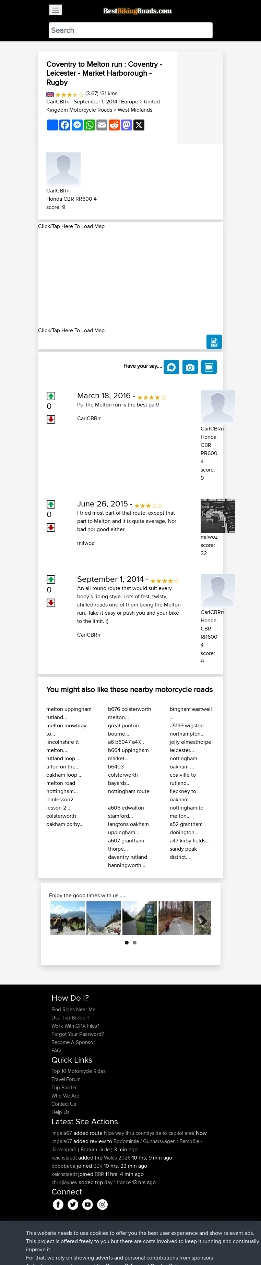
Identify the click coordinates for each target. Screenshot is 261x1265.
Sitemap (115, 1238)
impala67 (62, 1133)
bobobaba (64, 1165)
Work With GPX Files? (75, 1025)
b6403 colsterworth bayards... (123, 775)
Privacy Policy (143, 1238)
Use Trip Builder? (70, 1017)
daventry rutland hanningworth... (127, 861)
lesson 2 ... (59, 808)
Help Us (60, 1112)
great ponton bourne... (123, 730)
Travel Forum (66, 1079)
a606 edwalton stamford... (126, 812)
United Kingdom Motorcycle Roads (103, 106)
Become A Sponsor (73, 1042)
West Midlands (135, 110)
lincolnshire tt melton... (62, 746)
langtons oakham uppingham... (128, 828)
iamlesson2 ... (62, 799)
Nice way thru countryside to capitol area (149, 1133)
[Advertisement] (130, 278)
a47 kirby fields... (190, 840)
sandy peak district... (183, 853)
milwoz (85, 543)
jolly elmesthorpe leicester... (190, 746)
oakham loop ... (64, 775)
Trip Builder (64, 1087)
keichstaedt (64, 1157)
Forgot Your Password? (77, 1034)
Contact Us (63, 1103)
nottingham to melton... (186, 812)
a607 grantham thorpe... (126, 845)
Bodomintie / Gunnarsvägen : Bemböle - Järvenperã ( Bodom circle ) (126, 1145)
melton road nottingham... (62, 787)
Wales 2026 (117, 1157)
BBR (98, 1165)
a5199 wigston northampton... (187, 730)
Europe (129, 101)
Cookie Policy (177, 1238)
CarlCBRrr (58, 101)
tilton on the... (63, 767)
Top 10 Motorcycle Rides (78, 1071)
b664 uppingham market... (128, 754)
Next (200, 918)
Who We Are (65, 1095)
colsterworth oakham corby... (65, 820)
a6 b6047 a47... (126, 742)
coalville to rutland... (183, 779)
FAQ (56, 1050)
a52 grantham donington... (186, 828)
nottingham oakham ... (183, 762)
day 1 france (117, 1182)
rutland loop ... (63, 758)
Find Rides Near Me (73, 1009)
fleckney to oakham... (183, 795)
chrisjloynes (65, 1182)
